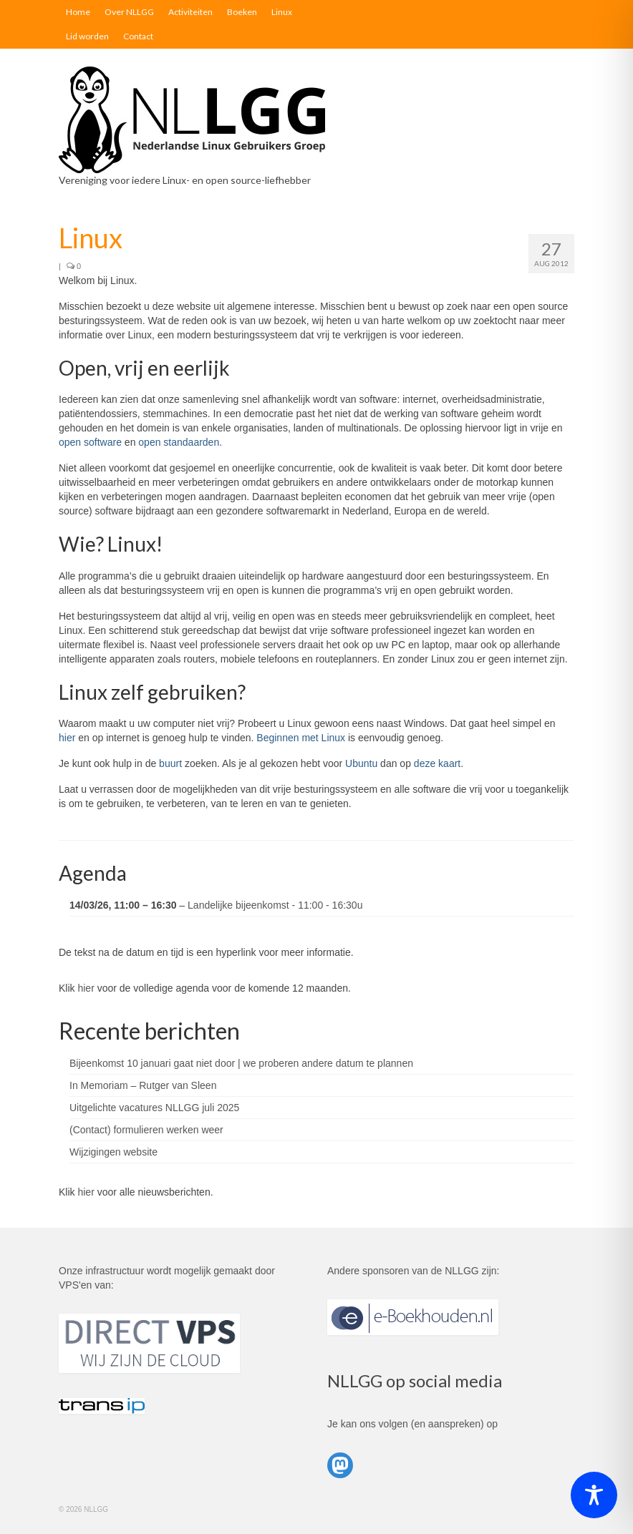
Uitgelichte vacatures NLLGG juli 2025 (154, 1107)
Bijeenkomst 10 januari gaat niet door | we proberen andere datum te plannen (241, 1063)
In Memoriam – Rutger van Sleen (142, 1085)
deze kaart (437, 763)
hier (67, 737)
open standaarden (178, 442)
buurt (170, 763)
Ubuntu (361, 763)
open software (90, 442)
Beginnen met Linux (300, 737)
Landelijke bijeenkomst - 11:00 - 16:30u (275, 905)
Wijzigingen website (113, 1152)
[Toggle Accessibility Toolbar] (594, 1495)
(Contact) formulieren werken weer (146, 1129)
